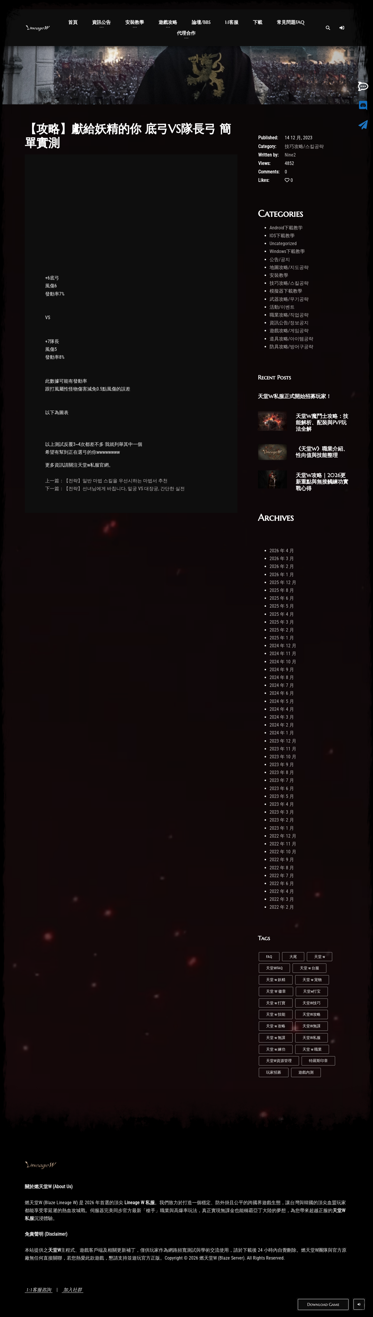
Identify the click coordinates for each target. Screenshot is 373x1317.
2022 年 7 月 (282, 875)
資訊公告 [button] (101, 22)
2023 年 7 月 (282, 780)
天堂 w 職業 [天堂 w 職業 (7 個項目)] (312, 1049)
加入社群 (72, 1289)
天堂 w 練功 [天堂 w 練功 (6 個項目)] (275, 1049)
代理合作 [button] (186, 33)
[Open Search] (327, 27)
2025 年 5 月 (282, 606)
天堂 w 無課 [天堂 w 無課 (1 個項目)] (275, 1037)
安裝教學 (279, 275)
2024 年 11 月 (283, 653)
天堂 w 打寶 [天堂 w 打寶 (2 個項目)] (275, 1003)
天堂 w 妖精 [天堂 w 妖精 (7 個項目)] (275, 979)
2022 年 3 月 (282, 899)
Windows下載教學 (287, 251)
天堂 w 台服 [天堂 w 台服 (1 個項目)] (309, 968)
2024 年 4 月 (282, 709)
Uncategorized (283, 243)
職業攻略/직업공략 (289, 315)
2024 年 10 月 (283, 661)
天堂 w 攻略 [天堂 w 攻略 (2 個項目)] (275, 1026)
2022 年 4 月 (282, 891)
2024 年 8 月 (282, 677)
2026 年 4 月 (282, 550)
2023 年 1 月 (282, 828)
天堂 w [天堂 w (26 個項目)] (319, 956)
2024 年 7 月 (282, 685)
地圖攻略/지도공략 (289, 267)
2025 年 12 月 (283, 582)
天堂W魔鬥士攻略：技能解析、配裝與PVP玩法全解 (322, 422)
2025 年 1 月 (282, 638)
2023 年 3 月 (282, 812)
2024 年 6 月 (282, 693)
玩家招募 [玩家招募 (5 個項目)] (273, 1072)
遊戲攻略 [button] (168, 22)
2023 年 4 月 (282, 804)
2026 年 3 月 (282, 558)
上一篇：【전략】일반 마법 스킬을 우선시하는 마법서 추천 (106, 480)
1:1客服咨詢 (38, 1289)
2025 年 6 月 (282, 598)
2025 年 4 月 (282, 614)
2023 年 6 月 (282, 788)
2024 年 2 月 (282, 725)
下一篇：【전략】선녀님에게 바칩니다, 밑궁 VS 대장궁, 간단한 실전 (115, 488)
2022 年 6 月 (282, 883)
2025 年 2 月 (282, 630)
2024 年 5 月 (282, 701)
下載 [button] (257, 22)
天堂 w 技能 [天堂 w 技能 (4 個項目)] (275, 1014)
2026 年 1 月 (282, 574)
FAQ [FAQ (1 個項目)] (269, 956)
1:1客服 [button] (231, 22)
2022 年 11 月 (283, 844)
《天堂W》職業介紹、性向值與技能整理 (322, 451)
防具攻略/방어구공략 (291, 346)
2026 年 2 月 (282, 566)
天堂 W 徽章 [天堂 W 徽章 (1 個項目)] (276, 991)
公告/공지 (280, 259)
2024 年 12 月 (283, 645)
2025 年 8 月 (282, 590)
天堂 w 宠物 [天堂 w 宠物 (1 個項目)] (312, 979)
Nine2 (290, 155)
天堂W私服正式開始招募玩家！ (294, 396)
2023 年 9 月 (282, 764)
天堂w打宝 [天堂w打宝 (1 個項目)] (312, 991)
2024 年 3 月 (282, 717)
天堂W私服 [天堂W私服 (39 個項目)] (311, 1037)
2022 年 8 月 (282, 868)
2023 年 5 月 (282, 796)
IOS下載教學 (282, 235)
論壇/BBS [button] (201, 22)
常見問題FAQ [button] (290, 22)
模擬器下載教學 (286, 291)
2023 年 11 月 (283, 749)
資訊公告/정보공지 (289, 323)
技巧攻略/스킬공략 (304, 146)
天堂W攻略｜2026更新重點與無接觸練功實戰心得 (322, 481)
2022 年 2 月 (282, 907)
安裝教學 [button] (134, 22)
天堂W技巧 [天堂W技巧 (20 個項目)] (311, 1003)
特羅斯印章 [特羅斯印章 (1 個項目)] (318, 1060)
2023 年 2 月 (282, 820)
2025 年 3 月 (282, 622)
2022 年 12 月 (283, 836)
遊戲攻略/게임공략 (289, 330)
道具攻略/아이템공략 (291, 339)
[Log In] (341, 27)
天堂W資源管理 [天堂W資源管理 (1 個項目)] (279, 1060)
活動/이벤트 (282, 307)
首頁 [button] (73, 22)
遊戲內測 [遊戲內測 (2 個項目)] (306, 1072)
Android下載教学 (286, 228)
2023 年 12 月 (283, 741)
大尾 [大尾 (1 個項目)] (293, 956)
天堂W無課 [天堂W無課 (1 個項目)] (311, 1026)
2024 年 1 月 (282, 733)
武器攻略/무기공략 (289, 299)
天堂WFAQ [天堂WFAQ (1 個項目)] (274, 968)
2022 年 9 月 (282, 859)
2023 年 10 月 (283, 756)
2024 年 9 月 (282, 669)
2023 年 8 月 (282, 772)
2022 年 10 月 (283, 851)
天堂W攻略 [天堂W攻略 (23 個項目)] (311, 1014)
